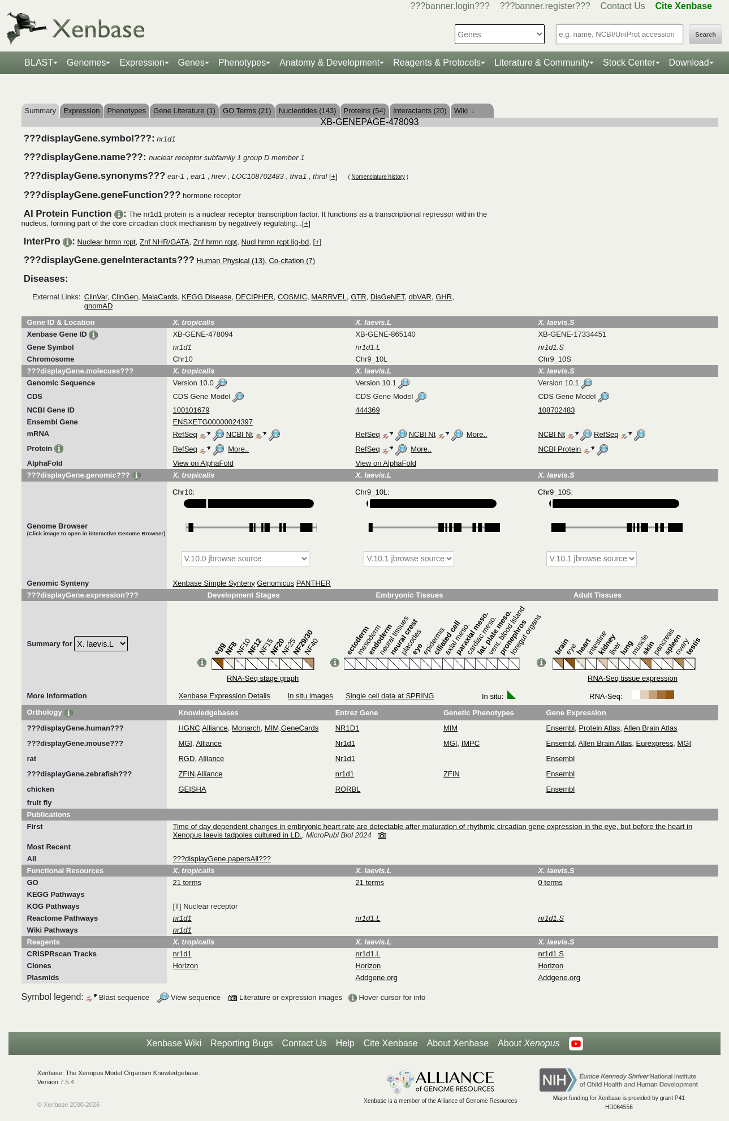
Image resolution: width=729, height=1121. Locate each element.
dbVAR (420, 297)
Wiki (464, 110)
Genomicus (275, 583)
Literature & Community (541, 62)
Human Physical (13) (231, 260)
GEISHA (192, 789)
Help (345, 1043)
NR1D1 (347, 728)
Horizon (185, 965)
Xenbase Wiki (173, 1043)
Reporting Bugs (241, 1043)
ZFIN (186, 774)
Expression (141, 62)
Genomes (86, 62)
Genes (191, 62)
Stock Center (629, 62)
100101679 (190, 410)
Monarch (246, 728)
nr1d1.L (367, 954)
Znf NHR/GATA (164, 242)
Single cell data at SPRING (390, 696)
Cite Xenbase (391, 1043)
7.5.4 (67, 1082)
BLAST (38, 62)
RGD (186, 758)
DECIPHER (255, 297)
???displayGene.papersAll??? (221, 858)
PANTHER (313, 583)
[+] (333, 176)
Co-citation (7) (292, 260)
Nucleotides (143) (308, 110)
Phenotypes (242, 62)
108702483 (556, 410)
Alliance (215, 728)
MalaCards (160, 297)
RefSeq (184, 434)
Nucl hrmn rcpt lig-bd (275, 242)
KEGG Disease (206, 297)
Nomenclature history (378, 177)
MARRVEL (329, 297)
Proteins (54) (365, 110)
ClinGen (124, 297)
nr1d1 (344, 774)
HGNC (189, 728)
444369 (367, 410)
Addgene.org (376, 977)
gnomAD (98, 306)
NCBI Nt (239, 434)
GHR (443, 297)
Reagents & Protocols (437, 62)
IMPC (470, 743)
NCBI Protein (559, 449)
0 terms (550, 882)
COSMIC (292, 297)
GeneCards (299, 728)
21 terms (186, 882)
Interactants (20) (420, 110)
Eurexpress (655, 743)
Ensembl (560, 728)
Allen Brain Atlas (651, 728)
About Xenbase (458, 1043)
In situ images (310, 696)
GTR (358, 297)
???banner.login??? (450, 6)
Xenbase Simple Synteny (213, 583)
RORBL (348, 789)
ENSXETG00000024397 (212, 422)
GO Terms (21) (247, 110)
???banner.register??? (545, 6)
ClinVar (95, 297)
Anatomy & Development (329, 62)
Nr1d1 (345, 743)
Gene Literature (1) (184, 110)
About (528, 1043)
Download (689, 62)
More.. (477, 434)
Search (705, 34)
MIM (272, 728)
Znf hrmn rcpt (215, 242)
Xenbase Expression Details (224, 696)
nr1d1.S (551, 954)
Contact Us (623, 6)
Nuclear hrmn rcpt (106, 242)
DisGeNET (387, 297)
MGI (185, 743)
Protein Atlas (599, 728)
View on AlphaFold (202, 463)
